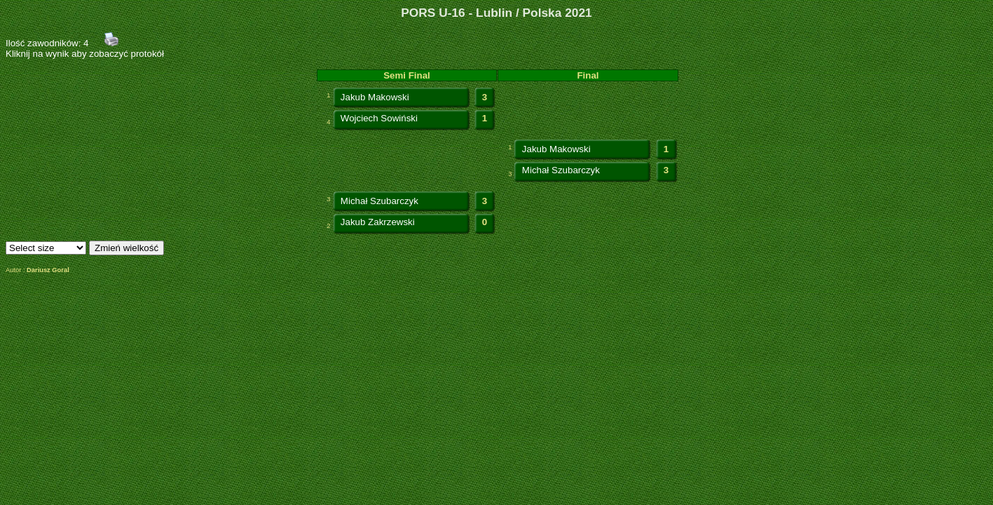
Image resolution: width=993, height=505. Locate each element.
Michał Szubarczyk (561, 170)
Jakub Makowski (375, 97)
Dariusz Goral (48, 270)
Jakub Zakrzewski (378, 222)
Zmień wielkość (126, 248)
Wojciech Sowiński (379, 118)
